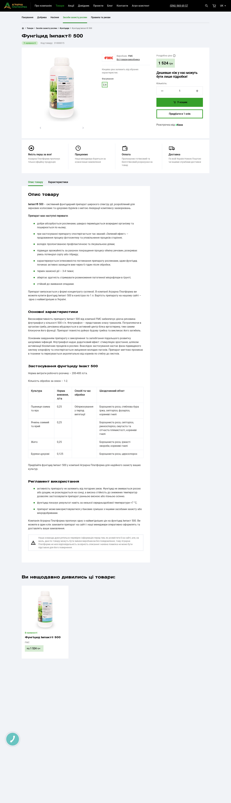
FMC (130, 56)
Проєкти (98, 5)
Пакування (27, 17)
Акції (71, 5)
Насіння (55, 17)
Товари (60, 5)
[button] (40, 128)
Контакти (122, 5)
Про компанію (43, 5)
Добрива (42, 17)
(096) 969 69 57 (179, 5)
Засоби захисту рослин (75, 17)
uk (221, 5)
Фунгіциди (64, 28)
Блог (110, 5)
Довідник (83, 5)
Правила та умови (100, 17)
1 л (104, 84)
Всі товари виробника (128, 59)
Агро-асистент (140, 5)
